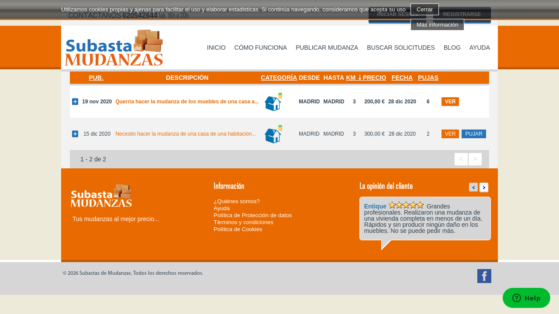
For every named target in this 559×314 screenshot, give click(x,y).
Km (350, 77)
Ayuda (479, 47)
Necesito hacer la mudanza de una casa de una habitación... (185, 134)
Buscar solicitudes (401, 47)
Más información (437, 24)
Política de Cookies (238, 229)
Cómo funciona (261, 47)
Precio (374, 77)
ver (450, 102)
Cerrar (425, 9)
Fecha (402, 77)
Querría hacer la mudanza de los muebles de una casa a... (187, 102)
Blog (452, 47)
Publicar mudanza (327, 47)
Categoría (279, 77)
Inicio (216, 47)
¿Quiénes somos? (237, 201)
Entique (375, 206)
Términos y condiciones (243, 222)
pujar (473, 134)
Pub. (96, 77)
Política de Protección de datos (253, 215)
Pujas (428, 77)
